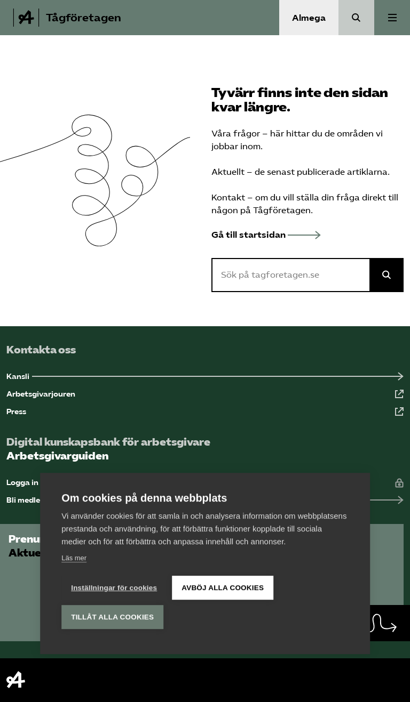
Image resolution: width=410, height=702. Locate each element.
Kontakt (228, 197)
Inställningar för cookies (114, 587)
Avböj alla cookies (223, 587)
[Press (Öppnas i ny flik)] (205, 411)
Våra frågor (235, 133)
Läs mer (73, 557)
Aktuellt (228, 172)
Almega (309, 18)
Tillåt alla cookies (112, 616)
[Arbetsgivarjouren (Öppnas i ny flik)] (205, 394)
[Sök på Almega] (386, 275)
